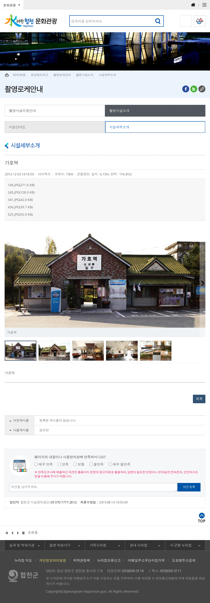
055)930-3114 (132, 570)
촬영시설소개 (84, 75)
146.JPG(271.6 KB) (21, 185)
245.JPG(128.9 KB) (21, 192)
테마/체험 (19, 75)
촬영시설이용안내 (22, 110)
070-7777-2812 (65, 502)
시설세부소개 (107, 75)
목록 (199, 399)
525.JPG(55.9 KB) (20, 214)
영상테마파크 (39, 75)
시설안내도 (17, 127)
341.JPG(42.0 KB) (20, 199)
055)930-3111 (171, 570)
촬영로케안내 (62, 75)
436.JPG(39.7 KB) (20, 207)
